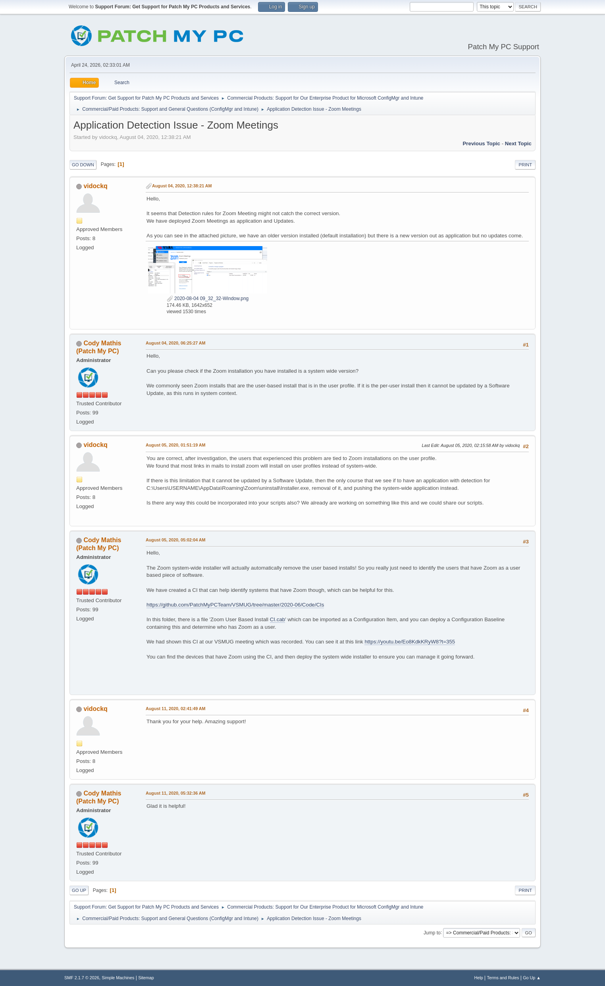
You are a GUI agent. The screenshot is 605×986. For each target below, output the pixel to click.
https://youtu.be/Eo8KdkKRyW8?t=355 (409, 642)
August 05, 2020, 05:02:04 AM (176, 539)
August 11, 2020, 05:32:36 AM (176, 793)
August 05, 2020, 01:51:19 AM (176, 445)
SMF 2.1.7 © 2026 (81, 977)
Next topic (518, 143)
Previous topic (481, 143)
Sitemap (146, 977)
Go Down (83, 164)
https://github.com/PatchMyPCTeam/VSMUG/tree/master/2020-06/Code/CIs (235, 605)
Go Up (79, 890)
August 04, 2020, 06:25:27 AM (176, 343)
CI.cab (277, 619)
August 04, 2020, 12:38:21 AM (182, 185)
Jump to (432, 932)
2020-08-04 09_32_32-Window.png (208, 298)
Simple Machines (118, 977)
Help (478, 977)
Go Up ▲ (532, 977)
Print (525, 164)
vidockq (95, 186)
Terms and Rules (503, 977)
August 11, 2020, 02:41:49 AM (176, 708)
